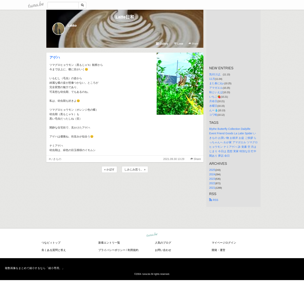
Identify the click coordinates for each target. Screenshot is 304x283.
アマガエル (216, 87)
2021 (212, 187)
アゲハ (54, 57)
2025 (212, 169)
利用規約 (133, 250)
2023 (212, 178)
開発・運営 (218, 250)
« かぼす (109, 169)
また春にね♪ (216, 83)
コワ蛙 (213, 114)
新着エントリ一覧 (109, 242)
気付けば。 (216, 74)
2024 (212, 174)
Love (178, 43)
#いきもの (55, 159)
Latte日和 (125, 17)
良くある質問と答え (53, 250)
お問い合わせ (163, 250)
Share (193, 43)
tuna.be (152, 234)
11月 (212, 78)
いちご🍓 (215, 96)
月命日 (213, 101)
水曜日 (213, 105)
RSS (213, 199)
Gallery (162, 43)
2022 (212, 183)
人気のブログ (163, 242)
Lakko (72, 25)
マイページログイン (224, 242)
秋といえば (216, 92)
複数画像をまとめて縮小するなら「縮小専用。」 (35, 268)
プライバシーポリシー (111, 250)
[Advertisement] (124, 184)
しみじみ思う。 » (135, 169)
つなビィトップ (50, 242)
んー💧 (213, 110)
